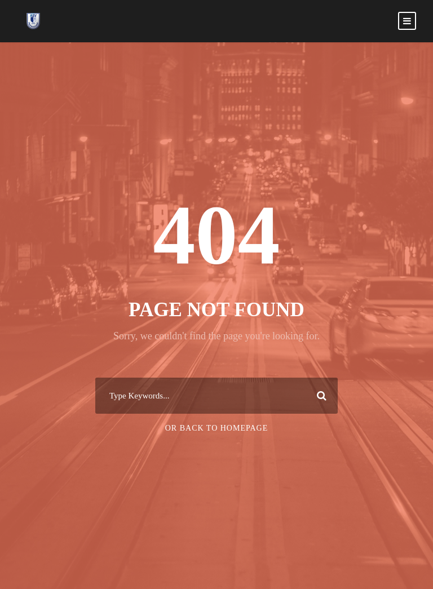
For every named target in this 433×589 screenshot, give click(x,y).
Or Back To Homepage (216, 428)
